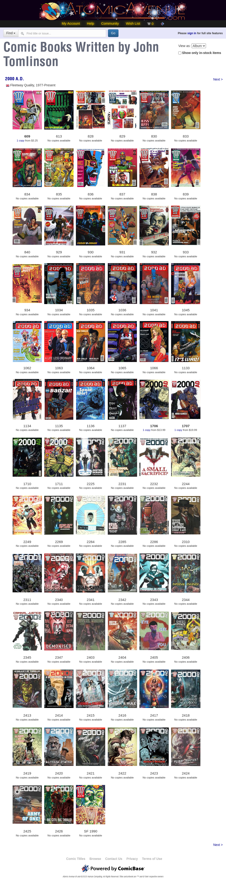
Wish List (133, 23)
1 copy (20, 140)
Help (90, 23)
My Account (71, 23)
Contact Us (113, 859)
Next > (218, 79)
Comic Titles (75, 859)
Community (110, 23)
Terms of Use (152, 859)
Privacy (132, 859)
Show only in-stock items (201, 53)
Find (10, 33)
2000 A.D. (14, 79)
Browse (95, 859)
